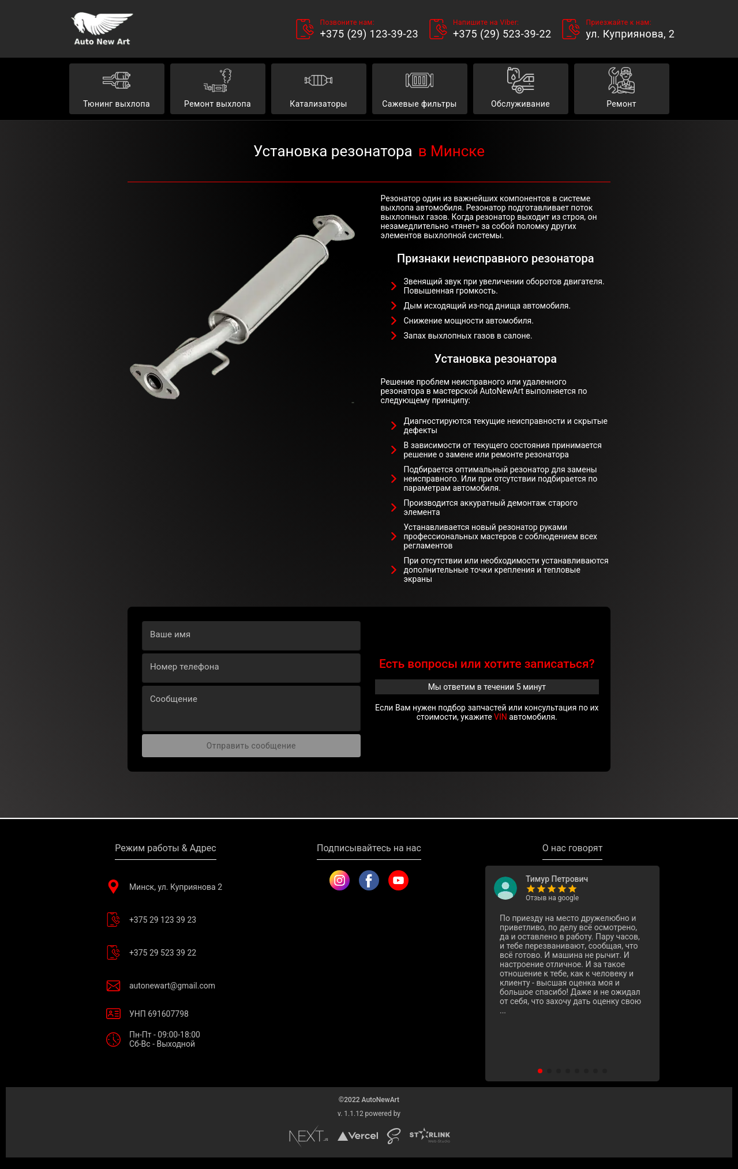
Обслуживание (520, 89)
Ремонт (621, 89)
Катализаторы (318, 89)
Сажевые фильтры (419, 89)
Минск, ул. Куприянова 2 (165, 887)
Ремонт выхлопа (217, 89)
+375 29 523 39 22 (165, 952)
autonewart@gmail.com (165, 985)
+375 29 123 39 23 (165, 919)
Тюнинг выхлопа (116, 89)
